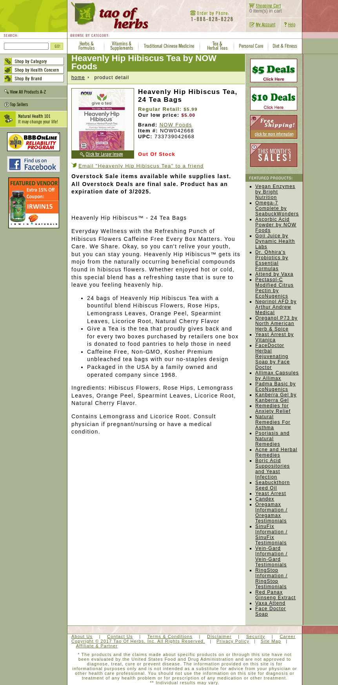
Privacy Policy (232, 641)
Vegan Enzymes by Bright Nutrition (275, 192)
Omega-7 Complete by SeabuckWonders (277, 208)
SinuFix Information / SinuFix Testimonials (271, 535)
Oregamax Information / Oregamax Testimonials (271, 513)
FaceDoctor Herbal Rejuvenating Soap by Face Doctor (272, 356)
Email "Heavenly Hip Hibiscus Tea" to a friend (141, 166)
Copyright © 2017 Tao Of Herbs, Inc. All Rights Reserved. (138, 641)
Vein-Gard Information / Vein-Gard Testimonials (271, 557)
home (78, 77)
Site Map (271, 641)
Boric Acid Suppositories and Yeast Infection (272, 469)
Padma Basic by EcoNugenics (275, 386)
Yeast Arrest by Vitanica (274, 337)
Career (287, 636)
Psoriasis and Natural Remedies (272, 438)
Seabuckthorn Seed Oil (272, 485)
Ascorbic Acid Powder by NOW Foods (275, 225)
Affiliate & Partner (97, 645)
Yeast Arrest (270, 493)
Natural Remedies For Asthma (273, 422)
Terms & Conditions (170, 636)
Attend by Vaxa (274, 274)
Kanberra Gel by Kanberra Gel (275, 397)
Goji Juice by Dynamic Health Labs (275, 241)
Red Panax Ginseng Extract (275, 594)
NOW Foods (176, 125)
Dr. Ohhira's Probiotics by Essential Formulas (271, 260)
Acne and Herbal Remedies (276, 452)
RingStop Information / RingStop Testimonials (271, 578)
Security (255, 636)
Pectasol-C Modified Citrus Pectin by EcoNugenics (274, 288)
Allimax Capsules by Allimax (277, 375)
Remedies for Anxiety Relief (273, 408)
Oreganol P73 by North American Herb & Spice (276, 323)
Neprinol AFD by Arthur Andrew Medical (275, 307)
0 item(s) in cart (263, 9)
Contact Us (120, 636)
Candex (264, 499)
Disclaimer (219, 636)
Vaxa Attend (270, 603)
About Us (82, 636)
